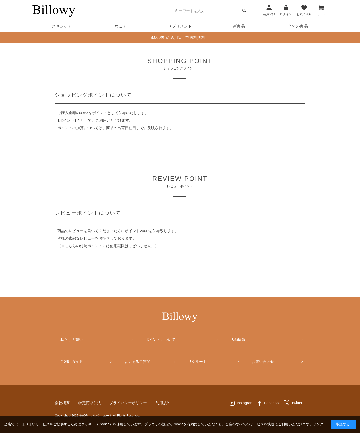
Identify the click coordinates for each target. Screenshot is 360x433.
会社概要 (62, 403)
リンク (318, 424)
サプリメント (180, 26)
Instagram (245, 403)
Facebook (272, 403)
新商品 (239, 26)
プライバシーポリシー (128, 403)
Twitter (297, 403)
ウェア (121, 26)
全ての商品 (298, 26)
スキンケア (62, 26)
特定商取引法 (89, 403)
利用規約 (163, 403)
